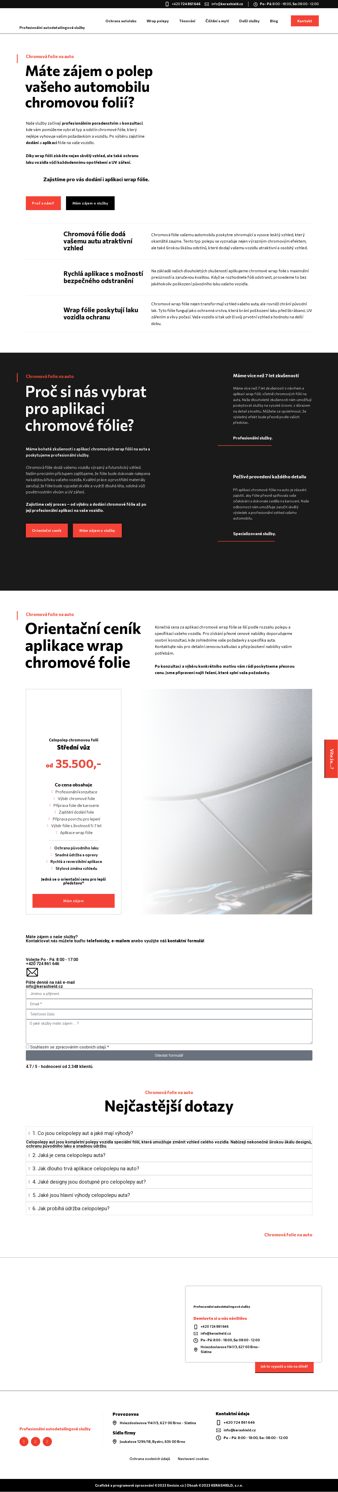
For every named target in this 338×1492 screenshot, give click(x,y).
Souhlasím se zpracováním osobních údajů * (69, 1047)
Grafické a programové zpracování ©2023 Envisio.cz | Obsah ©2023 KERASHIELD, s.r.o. (169, 1485)
